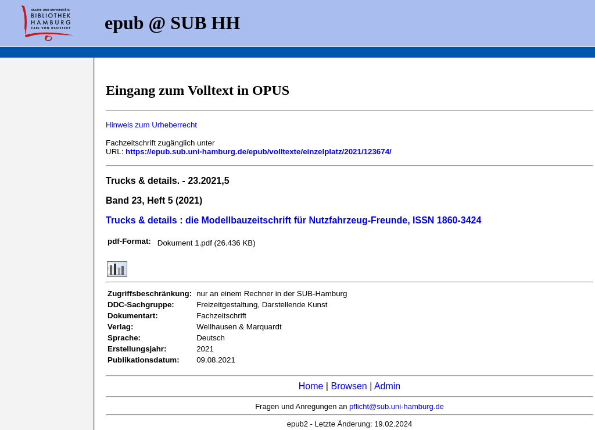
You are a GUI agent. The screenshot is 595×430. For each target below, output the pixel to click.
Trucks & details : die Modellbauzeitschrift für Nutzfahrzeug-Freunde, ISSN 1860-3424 (293, 220)
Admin (387, 386)
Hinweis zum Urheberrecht (151, 124)
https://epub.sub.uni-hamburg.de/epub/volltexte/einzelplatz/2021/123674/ (259, 151)
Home (311, 386)
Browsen (349, 386)
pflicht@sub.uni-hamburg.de (396, 406)
